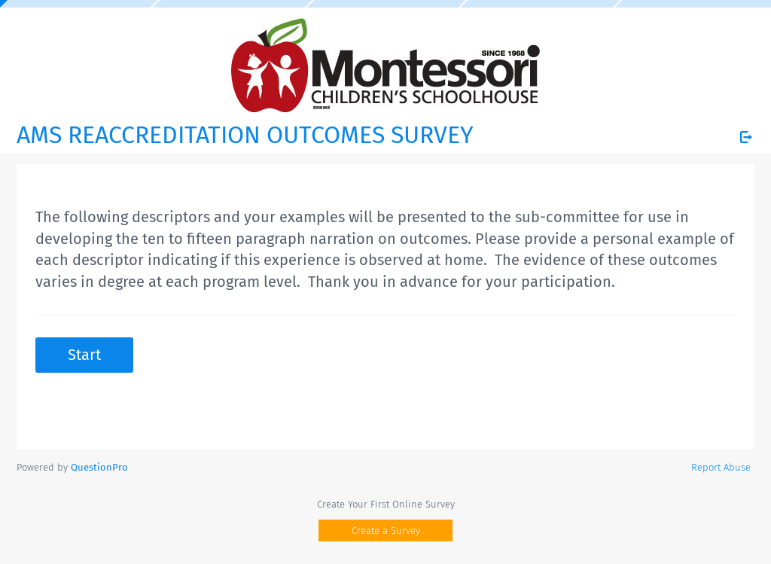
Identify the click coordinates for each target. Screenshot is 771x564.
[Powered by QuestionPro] (99, 467)
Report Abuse (721, 467)
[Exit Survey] (746, 137)
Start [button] (84, 355)
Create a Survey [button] (386, 530)
